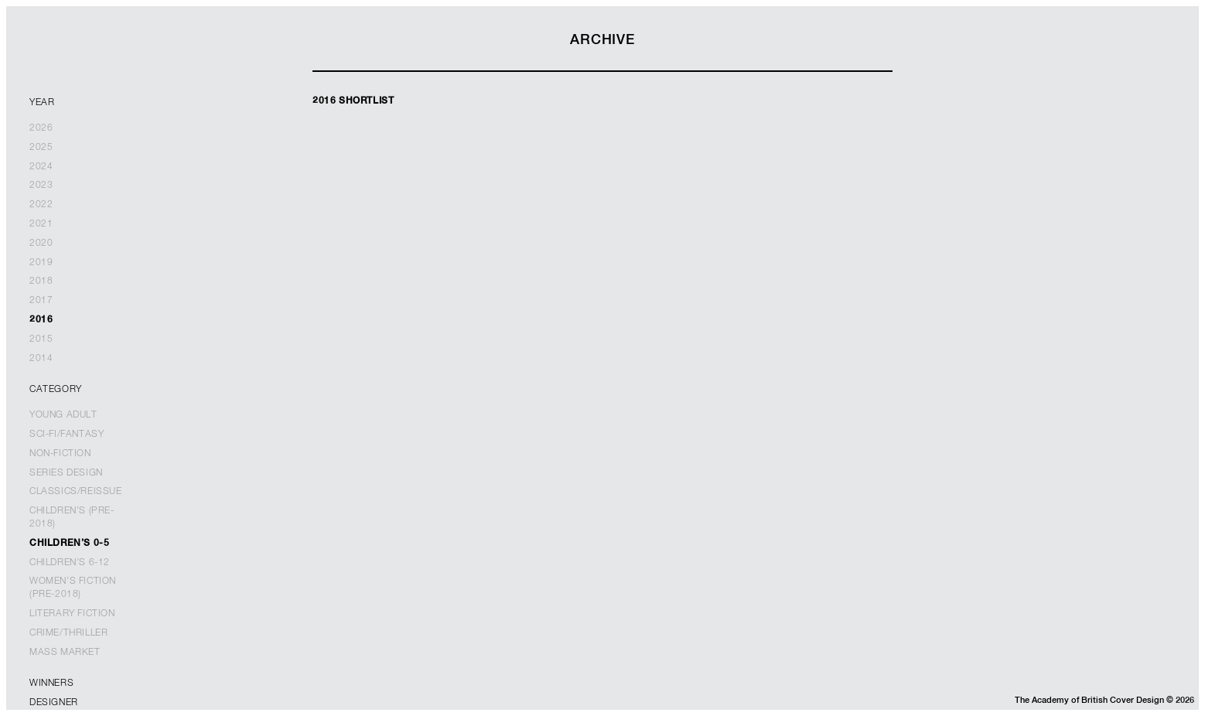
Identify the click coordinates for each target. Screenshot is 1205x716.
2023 (41, 185)
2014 (41, 358)
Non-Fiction (60, 454)
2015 (41, 339)
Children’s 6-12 (69, 563)
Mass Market (65, 652)
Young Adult (63, 415)
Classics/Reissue (75, 491)
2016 (41, 320)
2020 (41, 243)
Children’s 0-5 (69, 543)
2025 (41, 147)
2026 (41, 128)
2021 (41, 224)
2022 (41, 205)
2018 (41, 281)
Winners (51, 683)
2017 (41, 300)
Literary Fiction (72, 614)
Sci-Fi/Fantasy (66, 434)
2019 (41, 263)
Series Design (66, 473)
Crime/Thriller (68, 633)
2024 (41, 167)
